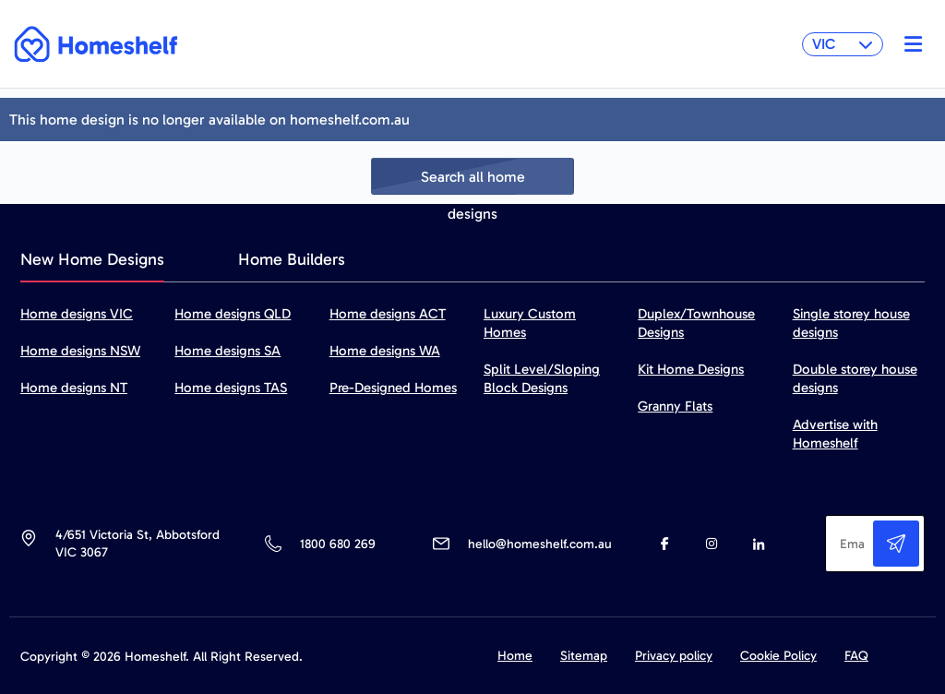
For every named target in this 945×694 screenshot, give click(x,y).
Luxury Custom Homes (530, 323)
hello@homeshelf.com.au (540, 544)
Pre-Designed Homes (393, 387)
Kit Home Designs (691, 369)
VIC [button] (842, 44)
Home (514, 656)
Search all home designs (473, 181)
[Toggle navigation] (908, 44)
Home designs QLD (232, 313)
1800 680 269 (337, 544)
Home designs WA (384, 350)
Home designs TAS (230, 387)
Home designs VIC (76, 313)
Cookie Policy (778, 656)
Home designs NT (73, 387)
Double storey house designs (855, 378)
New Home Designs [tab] (92, 259)
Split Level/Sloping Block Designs (542, 378)
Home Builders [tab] (291, 259)
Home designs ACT (387, 313)
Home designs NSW (80, 350)
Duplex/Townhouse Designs (696, 323)
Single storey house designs (851, 323)
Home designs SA (227, 350)
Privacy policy (673, 656)
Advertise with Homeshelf (835, 433)
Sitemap (583, 656)
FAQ (856, 656)
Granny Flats (675, 406)
